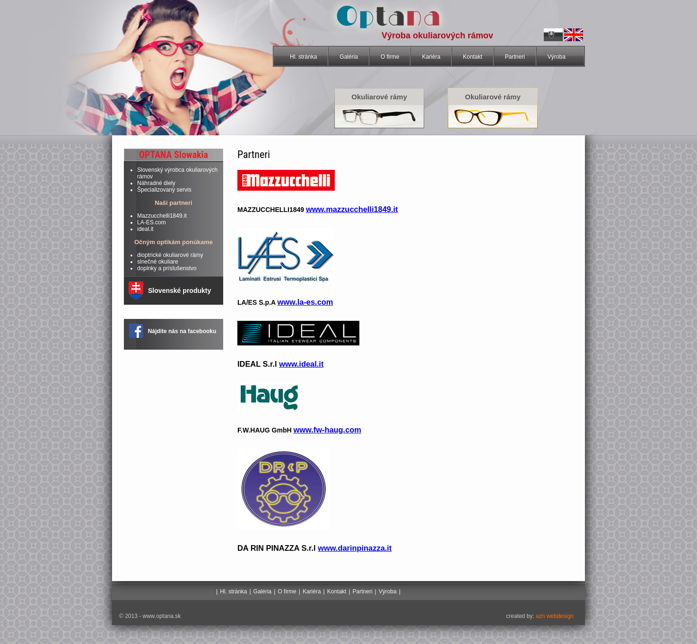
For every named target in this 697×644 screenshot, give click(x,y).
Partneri (515, 56)
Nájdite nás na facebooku (182, 331)
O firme (390, 56)
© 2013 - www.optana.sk (150, 616)
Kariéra (431, 56)
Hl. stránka (303, 56)
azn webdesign (554, 616)
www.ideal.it (301, 364)
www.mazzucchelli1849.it (352, 209)
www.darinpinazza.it (355, 548)
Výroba (557, 56)
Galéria (349, 56)
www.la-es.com (305, 302)
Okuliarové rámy (379, 97)
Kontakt (472, 56)
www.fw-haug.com (327, 429)
